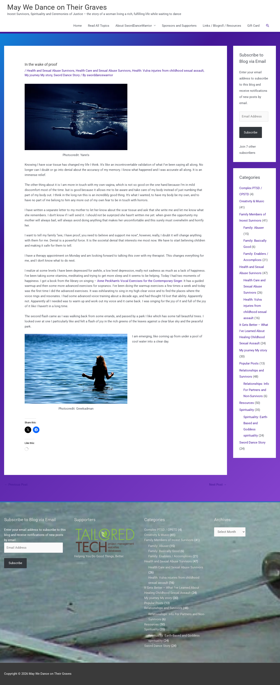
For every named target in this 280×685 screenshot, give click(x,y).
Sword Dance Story (67, 75)
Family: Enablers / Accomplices (170, 556)
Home (77, 26)
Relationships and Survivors (163, 608)
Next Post (218, 484)
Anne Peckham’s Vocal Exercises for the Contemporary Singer (139, 281)
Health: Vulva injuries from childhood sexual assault (168, 70)
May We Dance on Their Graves (57, 7)
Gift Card (253, 26)
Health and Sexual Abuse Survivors (50, 70)
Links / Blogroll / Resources (222, 26)
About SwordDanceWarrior (133, 26)
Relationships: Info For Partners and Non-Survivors (256, 390)
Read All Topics (98, 26)
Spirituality (246, 410)
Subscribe (250, 132)
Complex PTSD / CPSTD (160, 530)
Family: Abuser (253, 228)
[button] (268, 26)
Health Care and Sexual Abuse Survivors (103, 70)
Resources (246, 403)
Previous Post (16, 484)
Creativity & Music (251, 201)
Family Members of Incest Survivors (169, 540)
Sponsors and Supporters (179, 26)
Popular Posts (249, 363)
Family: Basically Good (164, 551)
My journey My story (38, 75)
